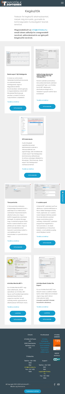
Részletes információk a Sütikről (42, 386)
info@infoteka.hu (39, 30)
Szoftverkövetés (44, 343)
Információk (17, 108)
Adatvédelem (44, 348)
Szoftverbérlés (44, 345)
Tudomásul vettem (32, 391)
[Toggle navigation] (62, 3)
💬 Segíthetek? (63, 197)
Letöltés (17, 313)
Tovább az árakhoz (13, 102)
